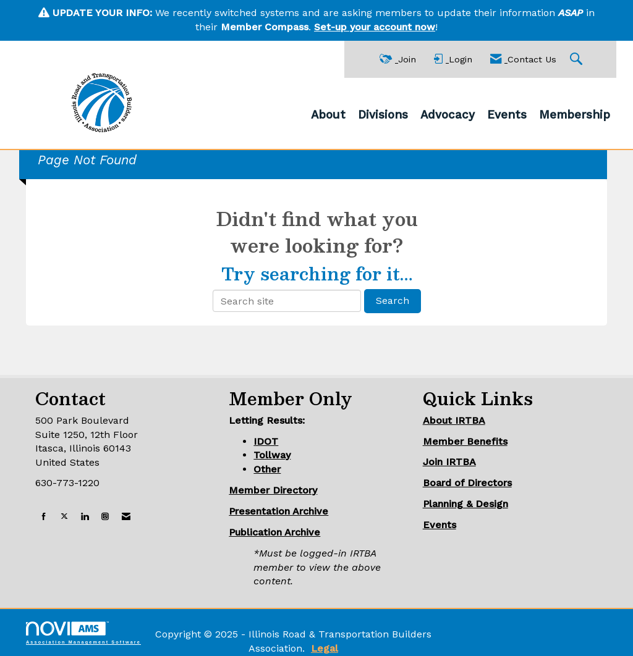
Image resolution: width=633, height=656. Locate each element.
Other (267, 469)
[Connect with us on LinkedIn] (84, 516)
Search (392, 300)
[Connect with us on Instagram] (105, 516)
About (328, 115)
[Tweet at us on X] (64, 516)
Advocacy (447, 115)
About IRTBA (454, 420)
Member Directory (273, 490)
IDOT (265, 441)
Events (507, 115)
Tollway (272, 455)
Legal (324, 648)
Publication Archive (274, 532)
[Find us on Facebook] (44, 516)
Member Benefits (465, 441)
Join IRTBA (449, 462)
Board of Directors (467, 483)
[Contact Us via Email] (126, 516)
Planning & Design (465, 504)
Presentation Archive (278, 511)
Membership (574, 115)
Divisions (383, 115)
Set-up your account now (374, 27)
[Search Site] (577, 59)
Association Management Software (83, 632)
